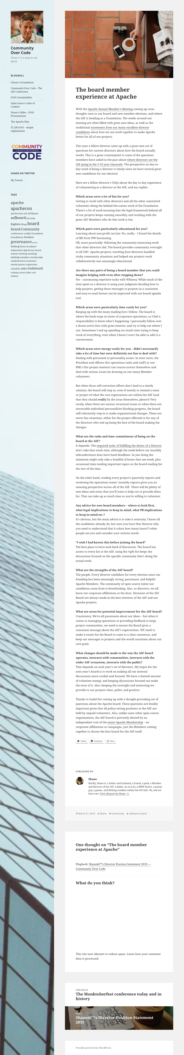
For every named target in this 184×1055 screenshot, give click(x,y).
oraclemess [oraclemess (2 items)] (31, 261)
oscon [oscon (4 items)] (14, 264)
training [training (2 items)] (15, 272)
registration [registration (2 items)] (31, 264)
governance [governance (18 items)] (21, 241)
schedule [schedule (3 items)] (15, 268)
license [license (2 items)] (31, 250)
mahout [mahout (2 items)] (14, 253)
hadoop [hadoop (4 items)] (15, 246)
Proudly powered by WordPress (93, 1047)
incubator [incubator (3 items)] (31, 246)
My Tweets (17, 180)
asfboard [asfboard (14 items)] (18, 217)
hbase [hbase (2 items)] (23, 246)
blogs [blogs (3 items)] (24, 224)
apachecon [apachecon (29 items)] (21, 208)
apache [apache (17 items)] (17, 202)
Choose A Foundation (22, 82)
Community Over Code (22, 50)
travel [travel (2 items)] (22, 272)
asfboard (134, 813)
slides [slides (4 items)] (24, 268)
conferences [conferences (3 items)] (17, 233)
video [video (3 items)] (28, 272)
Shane (103, 813)
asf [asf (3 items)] (25, 213)
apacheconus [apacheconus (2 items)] (17, 213)
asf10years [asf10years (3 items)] (33, 213)
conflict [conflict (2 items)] (27, 233)
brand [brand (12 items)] (15, 229)
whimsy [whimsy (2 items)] (14, 276)
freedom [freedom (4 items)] (29, 237)
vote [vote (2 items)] (34, 272)
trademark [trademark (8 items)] (35, 268)
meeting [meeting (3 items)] (23, 253)
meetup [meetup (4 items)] (15, 257)
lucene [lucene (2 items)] (38, 250)
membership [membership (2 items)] (36, 257)
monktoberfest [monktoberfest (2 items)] (18, 261)
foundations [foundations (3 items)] (17, 237)
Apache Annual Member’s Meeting (110, 109)
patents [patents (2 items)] (21, 264)
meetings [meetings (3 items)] (32, 253)
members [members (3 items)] (25, 257)
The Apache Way (20, 121)
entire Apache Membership (125, 722)
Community (117, 813)
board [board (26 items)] (33, 223)
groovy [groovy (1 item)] (34, 242)
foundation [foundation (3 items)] (37, 233)
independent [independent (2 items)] (17, 250)
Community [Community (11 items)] (30, 229)
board (143, 813)
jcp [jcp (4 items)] (25, 250)
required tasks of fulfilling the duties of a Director (129, 445)
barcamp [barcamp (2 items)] (30, 218)
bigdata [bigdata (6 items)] (16, 224)
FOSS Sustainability (21, 97)
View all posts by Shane (113, 793)
